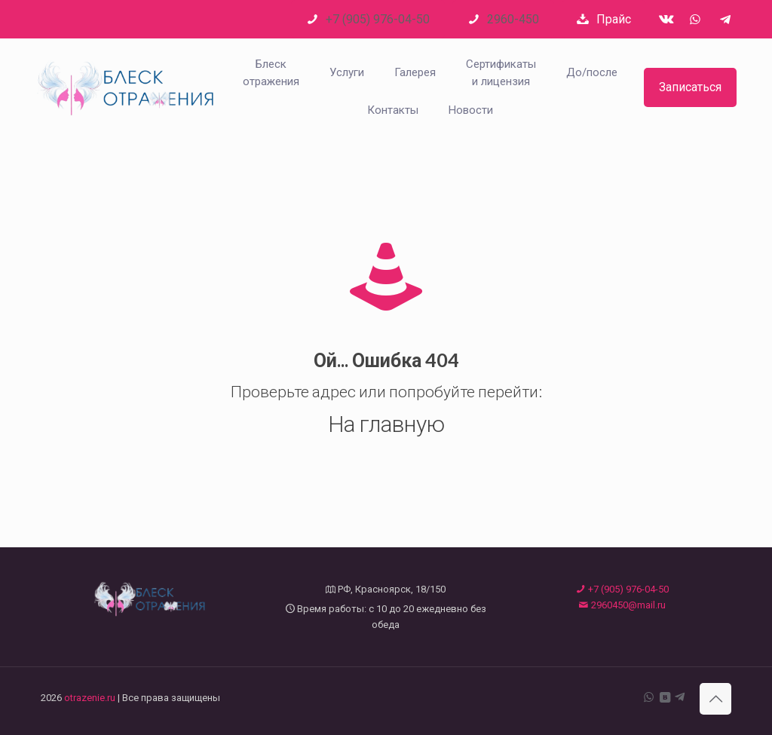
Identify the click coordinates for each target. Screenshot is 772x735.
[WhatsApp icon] (648, 697)
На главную (386, 422)
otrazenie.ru (89, 697)
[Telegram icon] (680, 697)
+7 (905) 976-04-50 (622, 589)
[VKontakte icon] (664, 697)
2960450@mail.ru (622, 605)
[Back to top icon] (715, 699)
